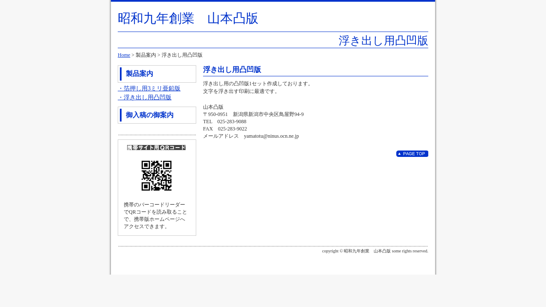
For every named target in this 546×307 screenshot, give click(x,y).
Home (124, 55)
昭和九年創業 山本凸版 (188, 18)
